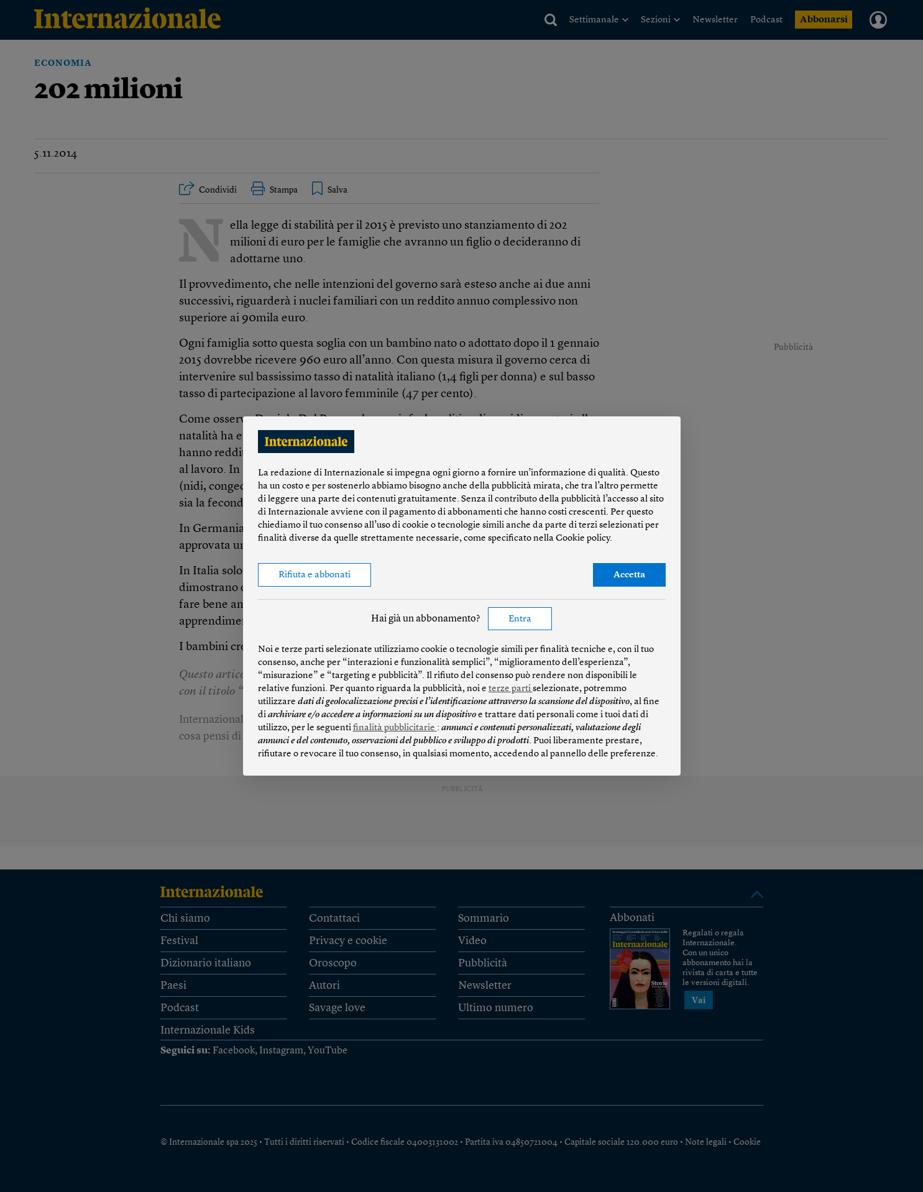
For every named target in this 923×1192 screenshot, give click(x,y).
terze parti (511, 689)
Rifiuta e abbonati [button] (314, 575)
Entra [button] (519, 619)
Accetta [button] (629, 575)
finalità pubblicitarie (395, 728)
